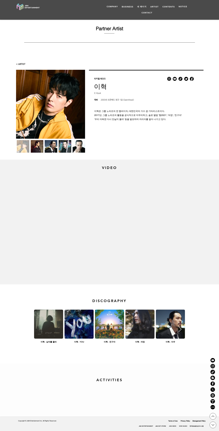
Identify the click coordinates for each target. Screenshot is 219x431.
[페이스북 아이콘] (212, 383)
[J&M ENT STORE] (160, 426)
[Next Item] (180, 329)
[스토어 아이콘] (212, 407)
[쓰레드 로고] (212, 395)
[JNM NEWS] (172, 426)
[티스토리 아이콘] (212, 401)
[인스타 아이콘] (212, 366)
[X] (212, 389)
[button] (196, 426)
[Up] (213, 416)
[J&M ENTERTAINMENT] (146, 426)
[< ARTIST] (21, 64)
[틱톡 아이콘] (212, 372)
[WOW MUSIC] (183, 426)
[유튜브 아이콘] (212, 360)
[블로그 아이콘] (212, 378)
